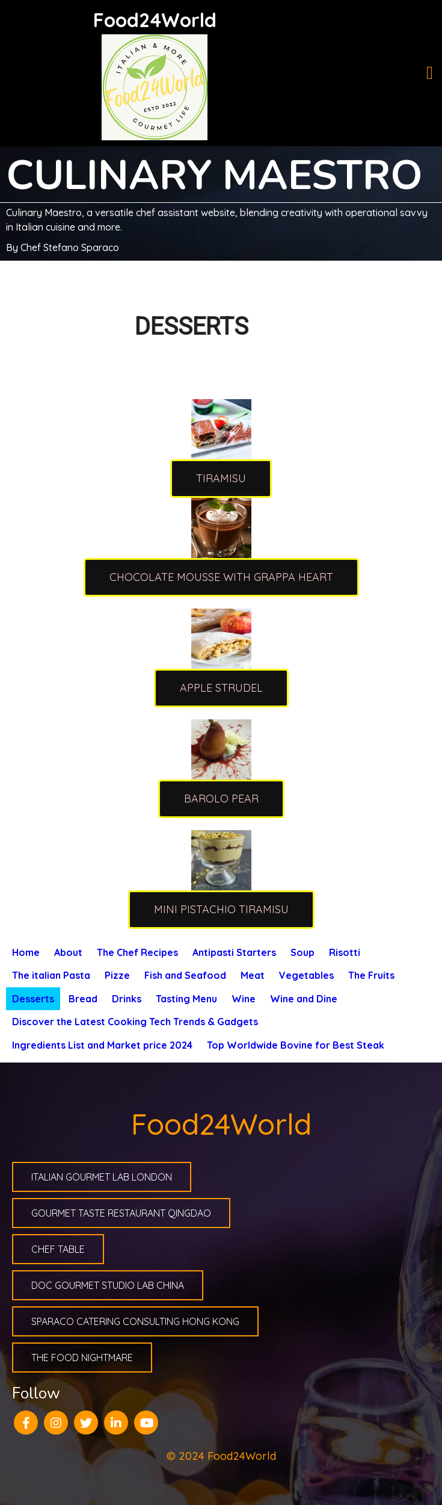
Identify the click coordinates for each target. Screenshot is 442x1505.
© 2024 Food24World (221, 1456)
